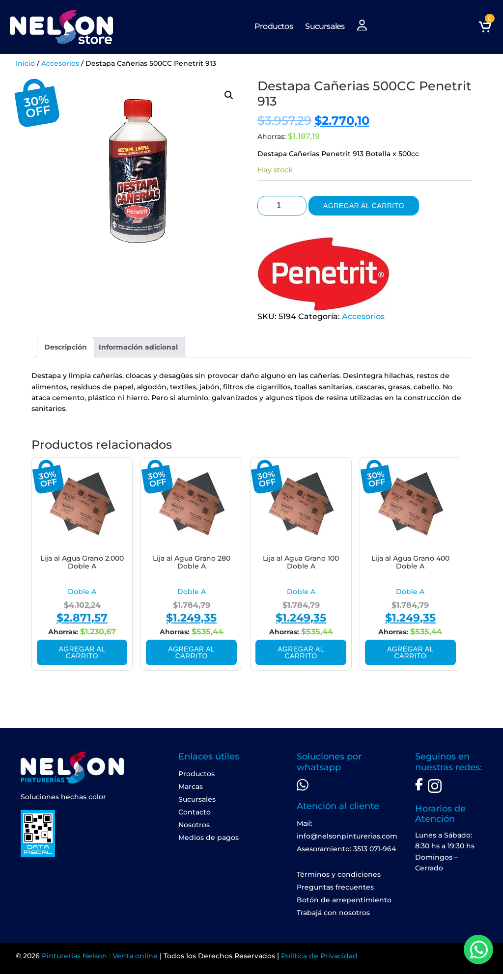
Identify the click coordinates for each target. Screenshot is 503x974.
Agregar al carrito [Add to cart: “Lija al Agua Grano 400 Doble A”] (410, 652)
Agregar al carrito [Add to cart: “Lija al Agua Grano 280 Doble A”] (191, 652)
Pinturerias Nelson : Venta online (100, 955)
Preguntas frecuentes (335, 887)
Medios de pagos (208, 837)
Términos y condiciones (339, 874)
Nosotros (194, 824)
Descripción (65, 347)
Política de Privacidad (319, 955)
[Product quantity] (282, 206)
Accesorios (60, 63)
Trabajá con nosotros (333, 912)
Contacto (194, 812)
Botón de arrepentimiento (344, 899)
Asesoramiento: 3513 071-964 (346, 848)
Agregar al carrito (363, 206)
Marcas (190, 786)
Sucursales (324, 26)
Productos (273, 26)
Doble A (82, 591)
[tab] (65, 347)
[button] (229, 95)
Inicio (25, 63)
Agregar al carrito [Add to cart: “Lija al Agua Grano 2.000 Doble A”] (82, 652)
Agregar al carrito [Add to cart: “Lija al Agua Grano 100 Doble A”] (301, 652)
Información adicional (138, 347)
